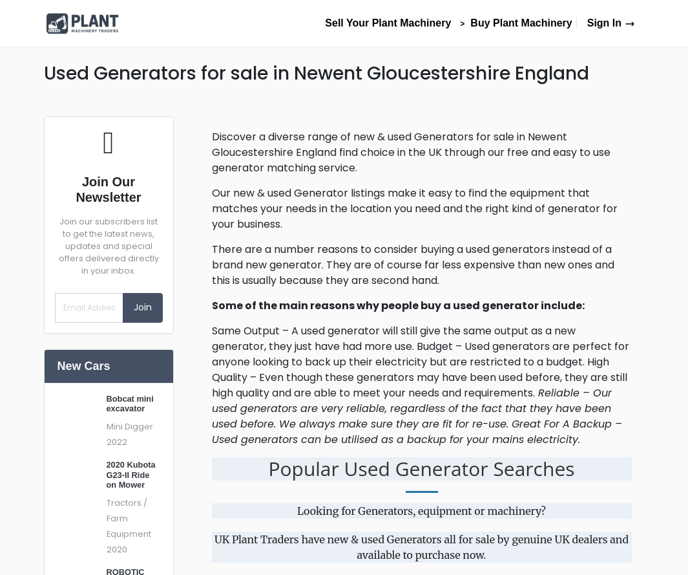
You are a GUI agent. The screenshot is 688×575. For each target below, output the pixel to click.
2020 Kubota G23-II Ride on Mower (131, 475)
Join (143, 307)
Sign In (611, 22)
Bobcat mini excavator (130, 403)
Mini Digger (130, 426)
